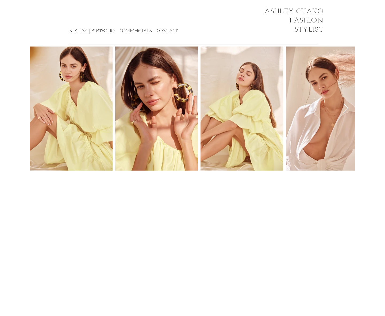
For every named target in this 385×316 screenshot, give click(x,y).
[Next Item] (346, 108)
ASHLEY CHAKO (294, 11)
